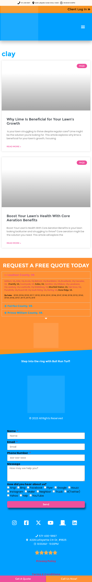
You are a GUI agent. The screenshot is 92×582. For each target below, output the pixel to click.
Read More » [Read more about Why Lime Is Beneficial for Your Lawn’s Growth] (14, 146)
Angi (13, 488)
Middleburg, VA (41, 287)
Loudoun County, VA (21, 274)
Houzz (75, 488)
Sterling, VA (52, 290)
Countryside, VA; (27, 284)
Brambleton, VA (53, 281)
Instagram (16, 492)
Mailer (31, 492)
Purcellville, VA (10, 290)
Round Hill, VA (24, 290)
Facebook (36, 488)
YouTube (38, 496)
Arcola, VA (29, 281)
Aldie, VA (20, 281)
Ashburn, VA (9, 281)
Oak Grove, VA (74, 287)
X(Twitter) (73, 492)
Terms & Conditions (46, 574)
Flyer (50, 488)
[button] (83, 27)
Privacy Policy (46, 561)
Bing (22, 488)
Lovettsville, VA (27, 287)
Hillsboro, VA (62, 284)
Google (62, 488)
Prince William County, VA (25, 312)
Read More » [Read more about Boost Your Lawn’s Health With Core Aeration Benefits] (14, 243)
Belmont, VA (40, 281)
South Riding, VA (39, 290)
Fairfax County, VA (19, 306)
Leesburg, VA (13, 287)
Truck (59, 492)
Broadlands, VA (67, 281)
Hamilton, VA (50, 284)
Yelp (25, 496)
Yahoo (14, 496)
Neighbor (45, 492)
